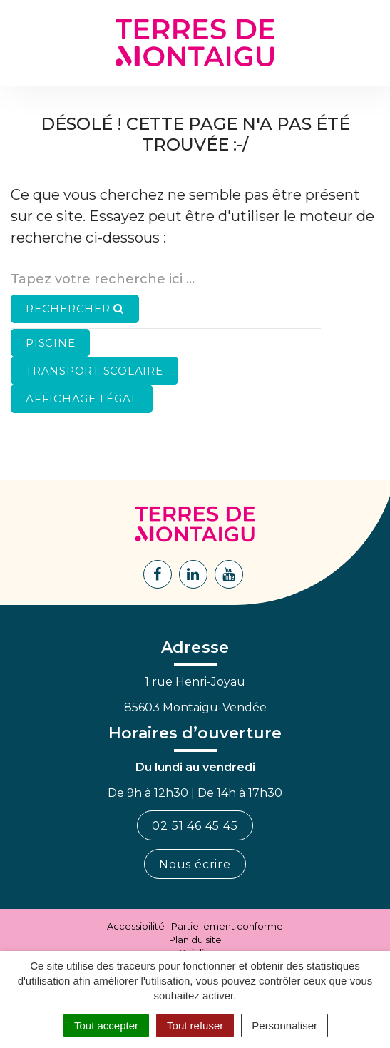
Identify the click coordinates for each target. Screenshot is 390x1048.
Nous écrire (195, 864)
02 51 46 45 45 (194, 826)
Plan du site (195, 939)
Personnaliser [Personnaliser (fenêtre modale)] (284, 1025)
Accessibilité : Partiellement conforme (195, 926)
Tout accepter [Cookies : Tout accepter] (106, 1025)
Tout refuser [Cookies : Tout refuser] (195, 1025)
